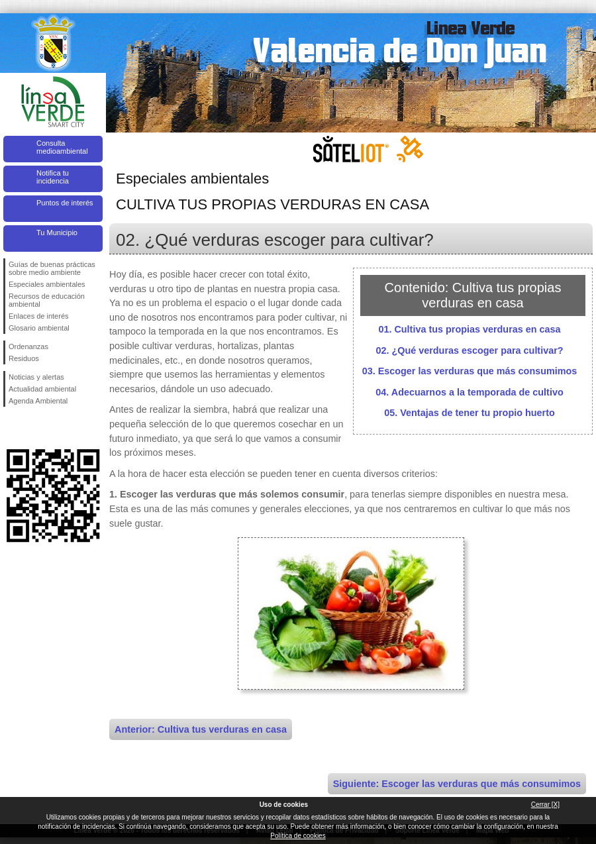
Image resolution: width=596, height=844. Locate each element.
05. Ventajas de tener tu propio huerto (469, 412)
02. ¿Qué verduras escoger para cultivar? (469, 350)
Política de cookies (297, 835)
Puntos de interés (64, 203)
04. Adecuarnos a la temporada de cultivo (469, 392)
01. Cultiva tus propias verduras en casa (469, 329)
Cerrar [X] (545, 804)
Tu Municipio (56, 233)
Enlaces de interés (39, 316)
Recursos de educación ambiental (47, 300)
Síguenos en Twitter (33, 428)
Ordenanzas (28, 346)
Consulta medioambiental (62, 147)
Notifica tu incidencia (52, 177)
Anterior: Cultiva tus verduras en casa (201, 729)
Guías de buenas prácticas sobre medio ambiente (52, 268)
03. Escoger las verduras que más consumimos (469, 371)
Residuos (24, 358)
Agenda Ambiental (38, 401)
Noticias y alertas (36, 377)
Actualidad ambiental (42, 389)
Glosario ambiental (39, 328)
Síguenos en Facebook (11, 428)
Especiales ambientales (47, 284)
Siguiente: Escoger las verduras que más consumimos (457, 783)
